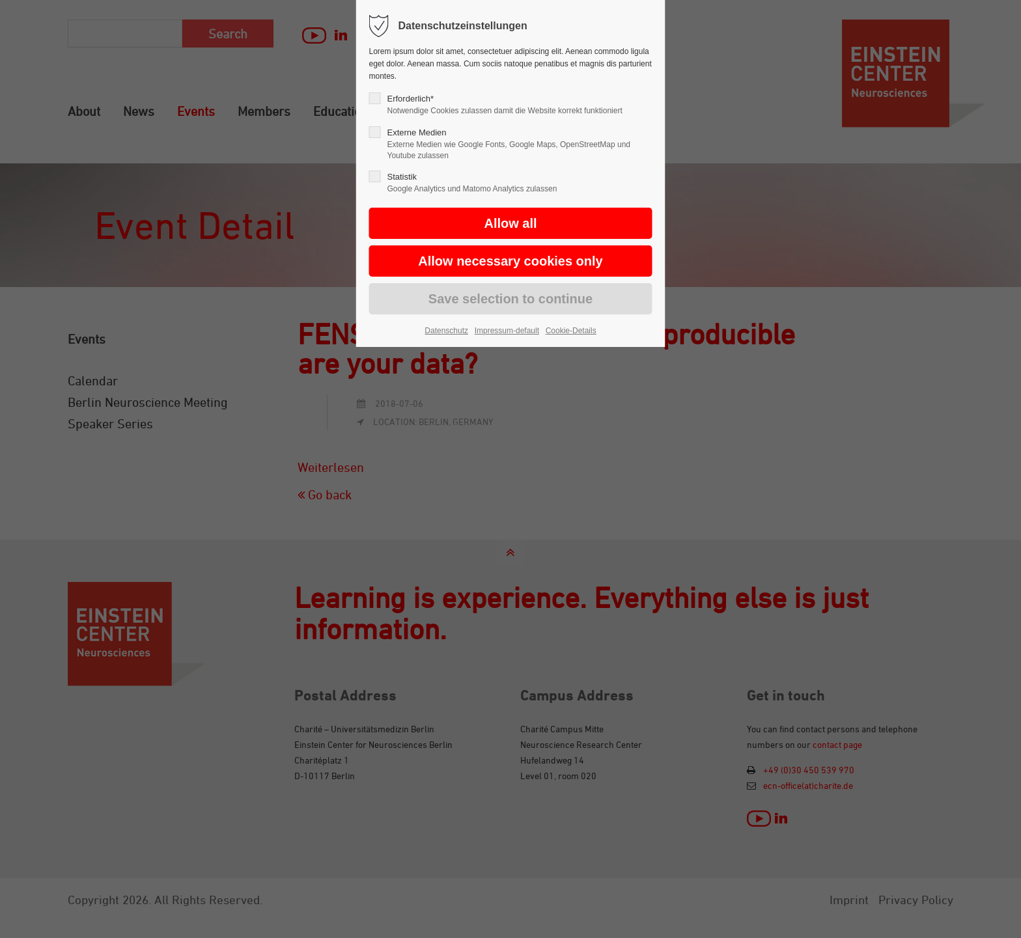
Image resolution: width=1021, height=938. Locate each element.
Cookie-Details (571, 330)
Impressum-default (507, 330)
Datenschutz (446, 330)
